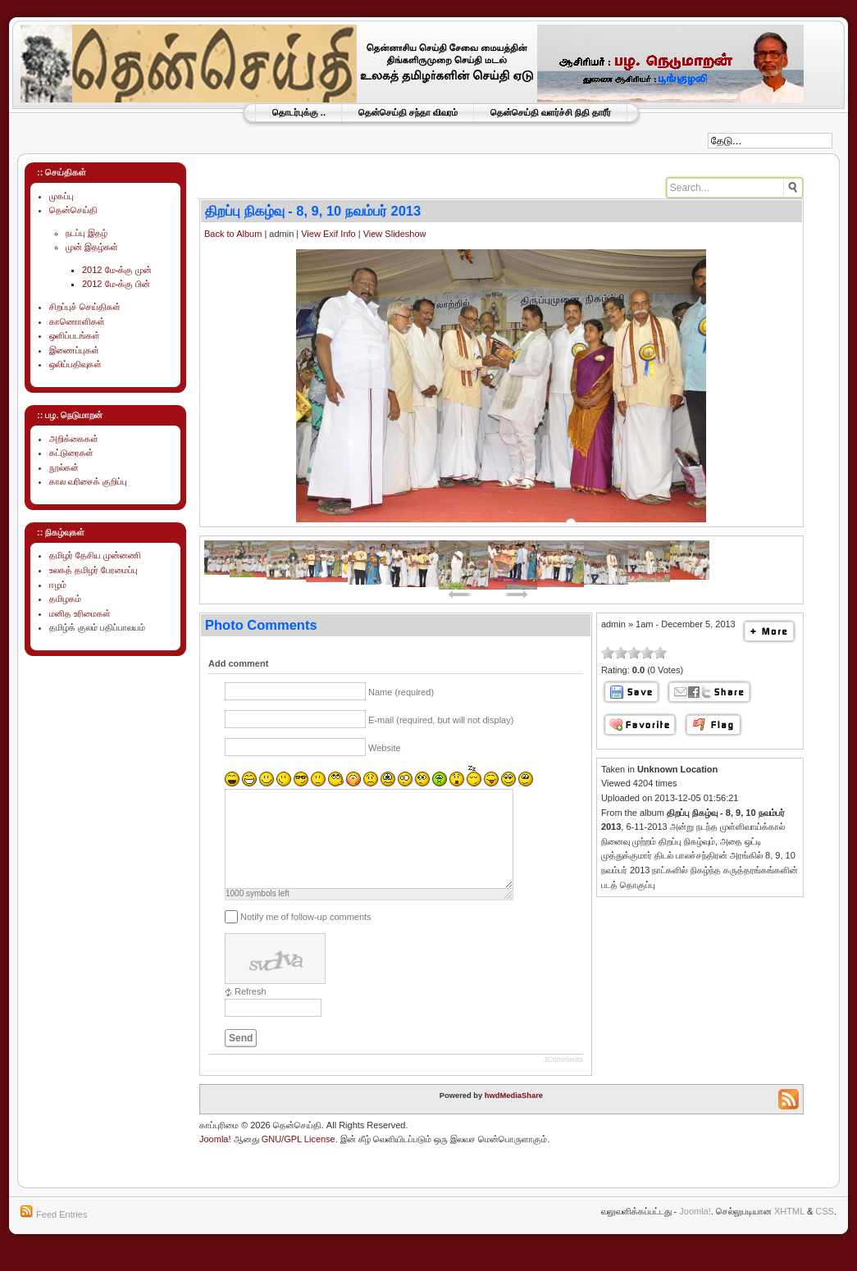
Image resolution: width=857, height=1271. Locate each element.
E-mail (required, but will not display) (440, 720)
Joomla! (215, 1159)
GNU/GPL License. (300, 1159)
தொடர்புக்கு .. (299, 112)
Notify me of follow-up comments (306, 936)
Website (384, 748)
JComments (563, 1079)
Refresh (251, 1011)
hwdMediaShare (514, 1115)
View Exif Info (328, 234)
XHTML (789, 1231)
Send (241, 1058)
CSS (824, 1231)
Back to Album (233, 234)
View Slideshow (394, 234)
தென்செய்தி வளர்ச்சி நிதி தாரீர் (550, 112)
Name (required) (401, 692)
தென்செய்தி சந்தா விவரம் (408, 112)
